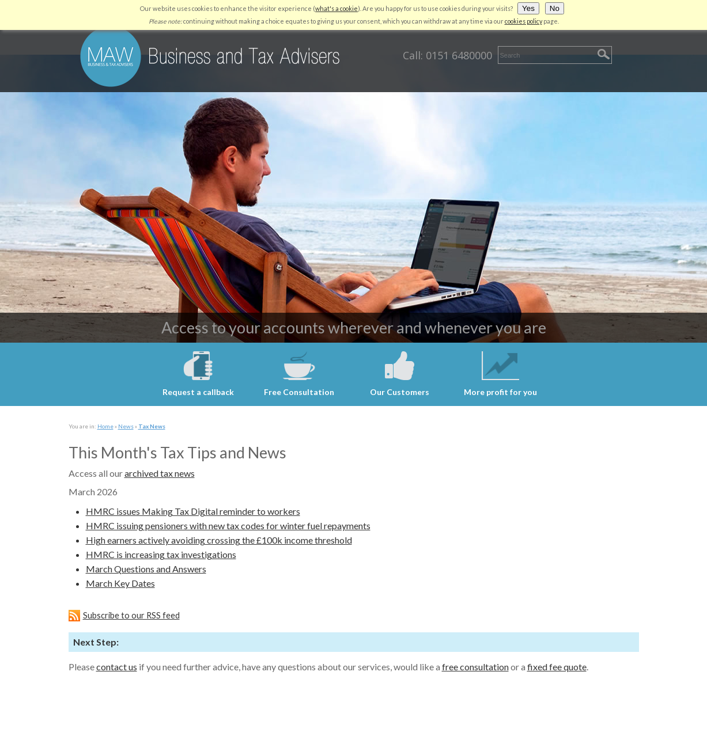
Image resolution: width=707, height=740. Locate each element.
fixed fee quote (557, 666)
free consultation (475, 666)
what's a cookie (336, 8)
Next (10, 199)
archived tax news (159, 473)
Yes (528, 8)
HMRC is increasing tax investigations (161, 554)
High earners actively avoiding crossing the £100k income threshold (219, 539)
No (554, 8)
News (126, 426)
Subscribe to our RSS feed (131, 615)
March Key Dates (120, 583)
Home (105, 426)
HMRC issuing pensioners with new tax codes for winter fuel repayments (228, 525)
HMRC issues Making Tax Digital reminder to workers (193, 511)
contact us (116, 666)
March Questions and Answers (146, 568)
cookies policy (523, 21)
